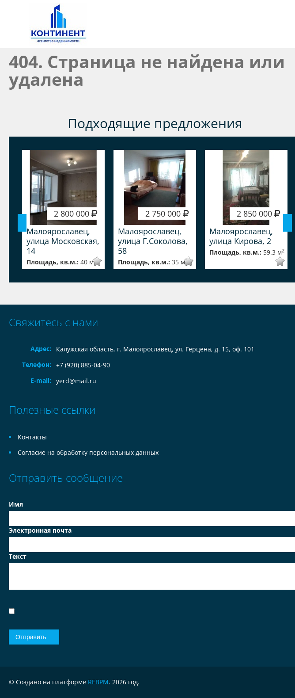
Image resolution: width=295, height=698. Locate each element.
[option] (63, 209)
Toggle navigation (16, 24)
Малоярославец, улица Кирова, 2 (241, 236)
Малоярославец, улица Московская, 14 (62, 241)
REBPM (98, 682)
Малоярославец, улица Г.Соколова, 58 (153, 241)
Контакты (32, 437)
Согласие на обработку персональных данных (88, 452)
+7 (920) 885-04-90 (83, 365)
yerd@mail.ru (76, 381)
